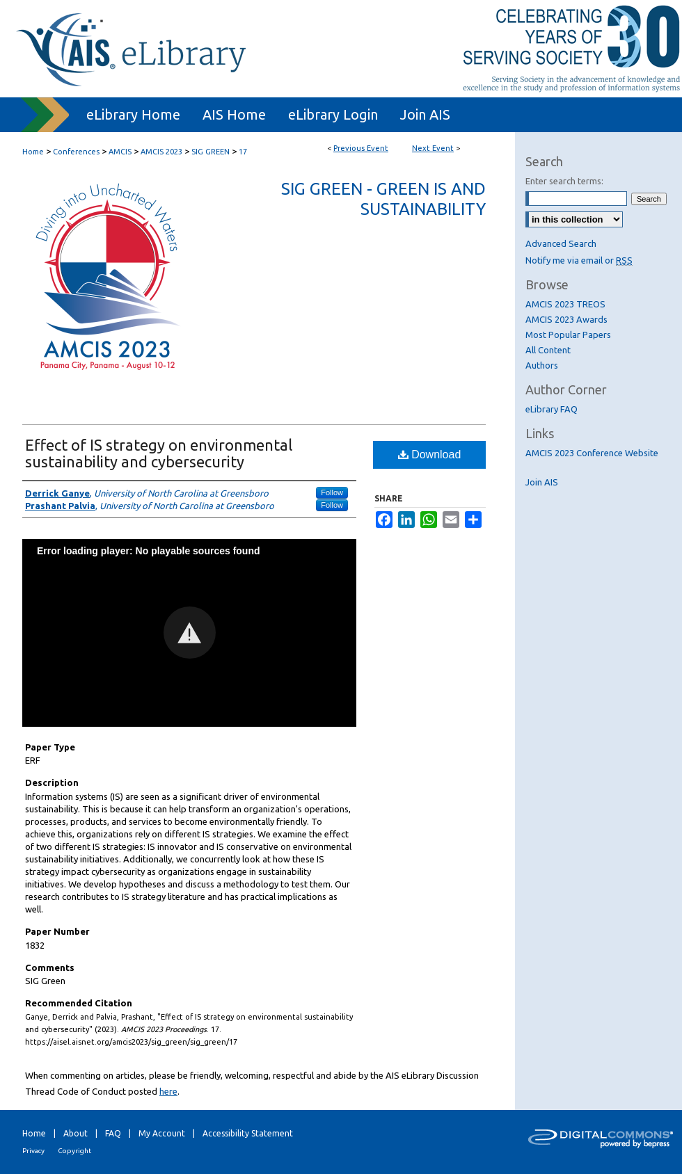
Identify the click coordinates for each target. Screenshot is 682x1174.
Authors (541, 365)
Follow (332, 492)
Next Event (433, 148)
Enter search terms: (564, 181)
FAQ (113, 1133)
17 (243, 151)
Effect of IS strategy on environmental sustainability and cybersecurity (158, 453)
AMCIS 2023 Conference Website (591, 453)
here (168, 1091)
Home (33, 151)
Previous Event (360, 148)
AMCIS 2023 (162, 151)
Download (429, 454)
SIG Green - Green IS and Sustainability (383, 198)
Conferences (77, 151)
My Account (161, 1133)
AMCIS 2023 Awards (566, 319)
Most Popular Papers (568, 334)
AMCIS (121, 151)
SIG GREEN (211, 151)
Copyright (74, 1151)
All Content (548, 350)
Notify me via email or (579, 260)
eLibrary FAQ (551, 409)
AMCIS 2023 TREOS (565, 304)
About (75, 1133)
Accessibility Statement (248, 1133)
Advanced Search (560, 243)
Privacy (33, 1151)
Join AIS (541, 482)
